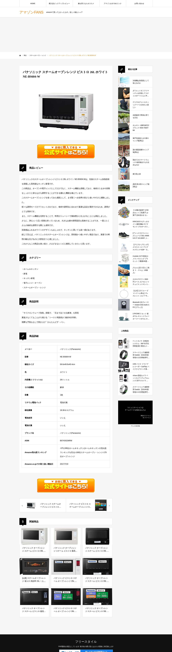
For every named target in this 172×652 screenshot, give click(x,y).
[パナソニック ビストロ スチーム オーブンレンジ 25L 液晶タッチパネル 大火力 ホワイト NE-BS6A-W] (66, 566)
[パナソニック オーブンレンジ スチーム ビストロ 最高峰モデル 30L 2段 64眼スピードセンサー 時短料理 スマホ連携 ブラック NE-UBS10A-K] (34, 596)
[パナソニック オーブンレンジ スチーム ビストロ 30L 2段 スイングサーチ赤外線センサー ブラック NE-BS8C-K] (97, 536)
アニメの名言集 (135, 426)
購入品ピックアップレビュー (59, 3)
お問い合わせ (139, 3)
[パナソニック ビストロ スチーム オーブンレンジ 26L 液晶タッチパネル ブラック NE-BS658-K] (66, 596)
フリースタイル (86, 641)
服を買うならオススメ (86, 3)
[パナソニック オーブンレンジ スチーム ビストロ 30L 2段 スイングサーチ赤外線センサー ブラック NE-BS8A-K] (97, 566)
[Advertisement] (86, 35)
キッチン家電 (29, 278)
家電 (25, 274)
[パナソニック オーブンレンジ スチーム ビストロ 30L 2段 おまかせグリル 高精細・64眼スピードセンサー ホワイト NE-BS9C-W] (34, 536)
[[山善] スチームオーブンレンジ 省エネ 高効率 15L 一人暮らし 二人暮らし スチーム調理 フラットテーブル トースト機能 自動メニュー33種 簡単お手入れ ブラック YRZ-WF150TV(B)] (34, 566)
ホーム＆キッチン (31, 269)
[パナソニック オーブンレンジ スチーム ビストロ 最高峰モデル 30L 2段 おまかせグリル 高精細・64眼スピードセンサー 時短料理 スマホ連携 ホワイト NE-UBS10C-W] (66, 536)
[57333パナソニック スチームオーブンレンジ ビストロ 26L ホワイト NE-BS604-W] (42, 505)
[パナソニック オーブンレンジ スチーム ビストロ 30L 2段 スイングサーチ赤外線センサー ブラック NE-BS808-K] (97, 596)
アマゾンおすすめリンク (112, 3)
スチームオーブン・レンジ (35, 287)
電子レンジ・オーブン (33, 283)
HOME (32, 3)
